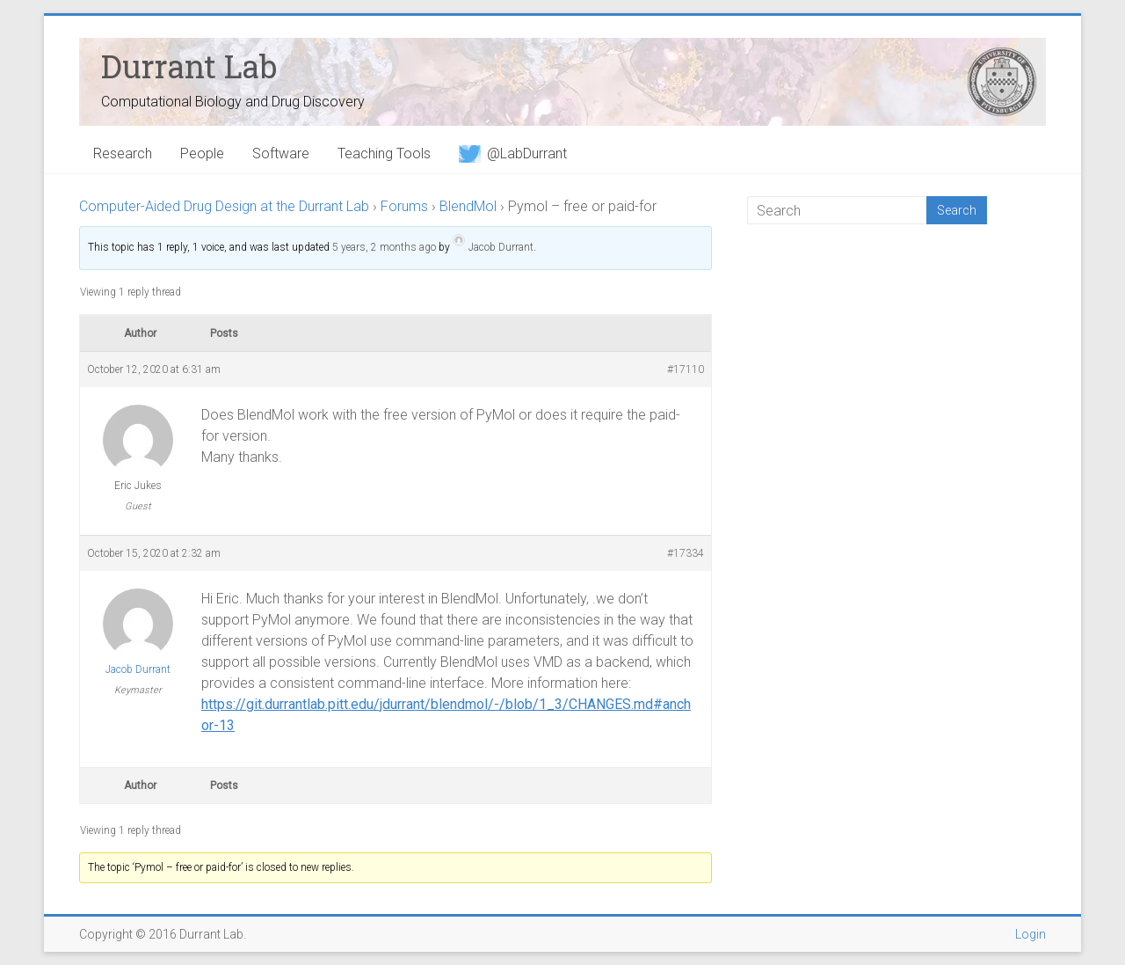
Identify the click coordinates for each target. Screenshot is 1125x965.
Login (1030, 934)
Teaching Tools (384, 153)
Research (122, 153)
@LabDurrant (513, 153)
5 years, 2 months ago (384, 247)
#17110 (685, 369)
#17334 (685, 553)
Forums (404, 206)
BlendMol (468, 206)
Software (280, 153)
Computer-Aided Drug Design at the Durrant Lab (224, 206)
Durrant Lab (189, 66)
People (202, 153)
